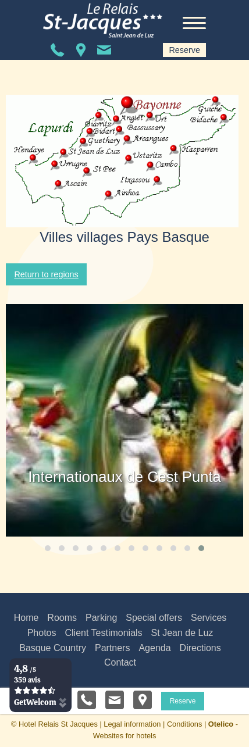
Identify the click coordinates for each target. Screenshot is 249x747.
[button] (48, 548)
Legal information (132, 724)
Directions (200, 648)
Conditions (184, 724)
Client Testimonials (103, 633)
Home (26, 618)
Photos (41, 633)
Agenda (154, 648)
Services (208, 618)
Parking (101, 618)
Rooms (62, 618)
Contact (120, 662)
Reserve (184, 50)
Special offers (154, 618)
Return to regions (46, 274)
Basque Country (52, 648)
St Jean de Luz (182, 633)
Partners (112, 648)
